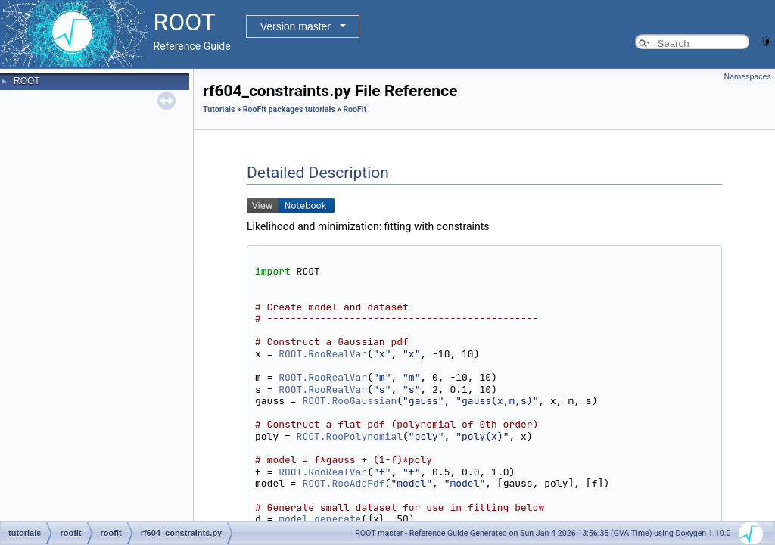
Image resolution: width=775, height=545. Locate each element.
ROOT (27, 81)
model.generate (320, 518)
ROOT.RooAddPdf (343, 483)
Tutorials (219, 109)
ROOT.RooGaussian (349, 400)
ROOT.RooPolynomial (350, 436)
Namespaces (747, 77)
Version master (295, 26)
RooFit (354, 109)
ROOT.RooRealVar (323, 353)
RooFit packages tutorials (289, 109)
